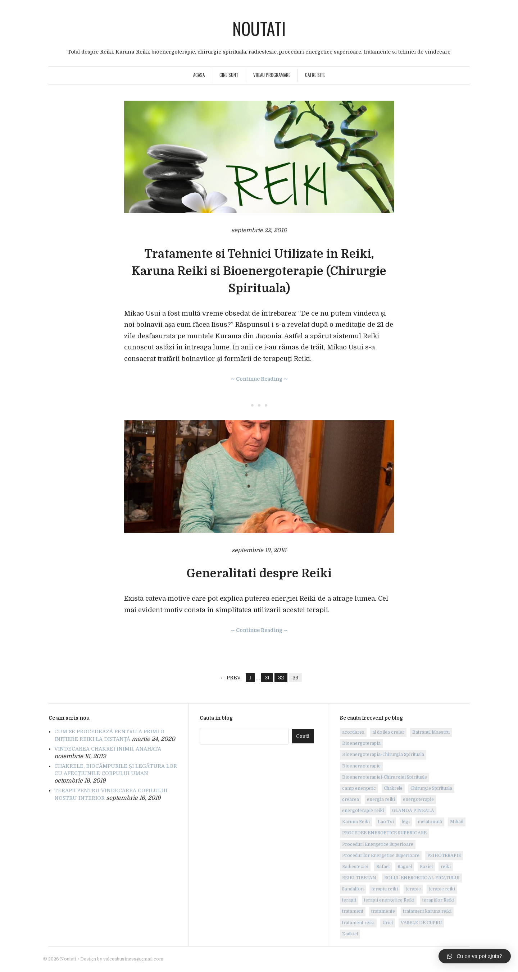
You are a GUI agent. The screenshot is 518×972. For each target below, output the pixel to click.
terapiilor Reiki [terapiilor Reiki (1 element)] (438, 900)
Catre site (315, 74)
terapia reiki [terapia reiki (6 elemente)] (385, 888)
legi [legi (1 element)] (406, 821)
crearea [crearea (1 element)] (350, 799)
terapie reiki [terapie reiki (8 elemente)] (442, 888)
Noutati (259, 28)
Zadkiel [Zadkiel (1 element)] (350, 933)
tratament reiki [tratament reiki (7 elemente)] (358, 922)
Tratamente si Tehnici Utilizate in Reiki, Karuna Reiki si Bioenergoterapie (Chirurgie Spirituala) (259, 271)
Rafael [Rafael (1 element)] (383, 866)
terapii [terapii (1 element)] (349, 900)
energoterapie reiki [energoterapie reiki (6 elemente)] (363, 810)
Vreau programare (271, 74)
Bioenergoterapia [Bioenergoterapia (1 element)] (361, 743)
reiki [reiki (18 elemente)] (446, 866)
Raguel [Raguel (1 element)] (404, 866)
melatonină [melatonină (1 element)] (430, 821)
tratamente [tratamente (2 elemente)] (383, 911)
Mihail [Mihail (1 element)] (456, 821)
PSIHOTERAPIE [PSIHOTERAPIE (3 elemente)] (444, 855)
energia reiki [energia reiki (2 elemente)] (381, 799)
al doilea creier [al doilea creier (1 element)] (388, 732)
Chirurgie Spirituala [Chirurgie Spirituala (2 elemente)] (431, 788)
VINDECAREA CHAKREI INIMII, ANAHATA (107, 749)
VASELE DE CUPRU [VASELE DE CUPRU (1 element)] (421, 922)
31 (267, 677)
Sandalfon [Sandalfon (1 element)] (353, 888)
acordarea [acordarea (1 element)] (353, 732)
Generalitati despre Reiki (259, 573)
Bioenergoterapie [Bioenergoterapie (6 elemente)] (361, 766)
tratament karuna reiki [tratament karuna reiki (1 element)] (427, 911)
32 (281, 677)
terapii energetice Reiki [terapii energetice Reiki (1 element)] (389, 900)
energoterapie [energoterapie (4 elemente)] (418, 799)
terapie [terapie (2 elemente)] (413, 888)
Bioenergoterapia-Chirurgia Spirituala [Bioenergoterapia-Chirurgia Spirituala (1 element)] (383, 754)
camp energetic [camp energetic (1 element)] (359, 788)
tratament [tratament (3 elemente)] (352, 911)
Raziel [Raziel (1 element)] (426, 866)
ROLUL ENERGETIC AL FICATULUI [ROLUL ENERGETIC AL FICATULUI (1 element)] (422, 877)
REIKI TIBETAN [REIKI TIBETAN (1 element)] (359, 877)
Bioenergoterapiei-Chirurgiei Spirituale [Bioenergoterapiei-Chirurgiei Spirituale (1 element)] (384, 777)
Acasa (199, 74)
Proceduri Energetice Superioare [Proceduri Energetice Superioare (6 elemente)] (377, 844)
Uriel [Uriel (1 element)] (387, 922)
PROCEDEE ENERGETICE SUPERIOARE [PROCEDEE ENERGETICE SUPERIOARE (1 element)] (384, 832)
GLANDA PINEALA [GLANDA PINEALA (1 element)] (413, 810)
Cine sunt (228, 74)
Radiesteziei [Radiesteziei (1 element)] (355, 866)
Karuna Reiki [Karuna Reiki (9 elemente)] (356, 821)
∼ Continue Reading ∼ (259, 379)
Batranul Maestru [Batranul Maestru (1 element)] (431, 732)
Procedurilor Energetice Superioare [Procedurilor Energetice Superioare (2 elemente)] (380, 855)
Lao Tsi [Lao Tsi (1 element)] (386, 821)
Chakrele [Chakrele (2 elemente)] (393, 788)
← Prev (230, 677)
